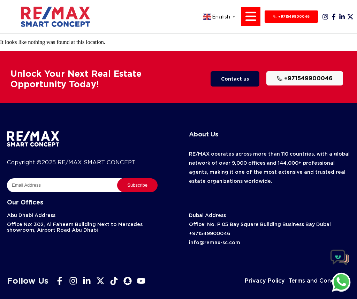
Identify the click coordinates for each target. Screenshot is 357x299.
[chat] (341, 281)
